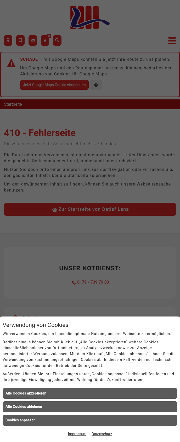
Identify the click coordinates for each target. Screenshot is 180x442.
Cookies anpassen (20, 420)
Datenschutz (102, 434)
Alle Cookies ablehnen (23, 406)
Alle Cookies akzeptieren (25, 393)
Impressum (77, 434)
